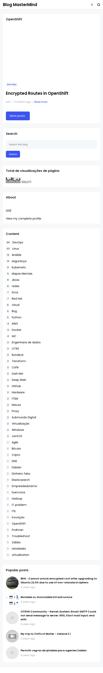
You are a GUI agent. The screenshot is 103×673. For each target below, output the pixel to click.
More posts (17, 116)
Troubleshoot (18, 536)
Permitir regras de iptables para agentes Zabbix (54, 650)
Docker (13, 330)
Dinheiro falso (18, 474)
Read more (40, 102)
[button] (92, 5)
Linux (12, 249)
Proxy (12, 411)
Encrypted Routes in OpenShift (37, 93)
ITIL (11, 511)
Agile (12, 442)
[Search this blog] (51, 144)
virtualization (17, 555)
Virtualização (17, 424)
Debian (13, 467)
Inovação (15, 517)
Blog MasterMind (20, 4)
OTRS (12, 349)
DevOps (11, 84)
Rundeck (15, 355)
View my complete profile (23, 218)
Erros (12, 292)
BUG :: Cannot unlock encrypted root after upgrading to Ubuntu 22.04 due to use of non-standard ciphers (59, 580)
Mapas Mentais (19, 274)
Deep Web (16, 380)
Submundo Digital (21, 417)
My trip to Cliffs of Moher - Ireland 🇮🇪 (46, 634)
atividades (16, 549)
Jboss (12, 280)
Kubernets (16, 267)
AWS (12, 324)
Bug (11, 311)
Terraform (16, 361)
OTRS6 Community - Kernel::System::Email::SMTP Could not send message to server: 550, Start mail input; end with (58, 615)
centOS (14, 436)
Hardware (15, 392)
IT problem (16, 505)
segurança (16, 261)
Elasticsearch (18, 480)
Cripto (13, 455)
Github (13, 386)
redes (12, 286)
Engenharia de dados (23, 342)
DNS (11, 461)
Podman (14, 530)
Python (13, 317)
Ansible (13, 255)
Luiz (8, 210)
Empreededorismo (21, 486)
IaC (11, 336)
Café (12, 367)
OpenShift (16, 524)
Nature (13, 405)
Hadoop (14, 499)
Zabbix (13, 542)
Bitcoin (13, 449)
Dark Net (14, 374)
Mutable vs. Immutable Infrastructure (46, 597)
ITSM (12, 399)
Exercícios (15, 492)
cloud (12, 305)
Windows (15, 430)
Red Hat (14, 299)
